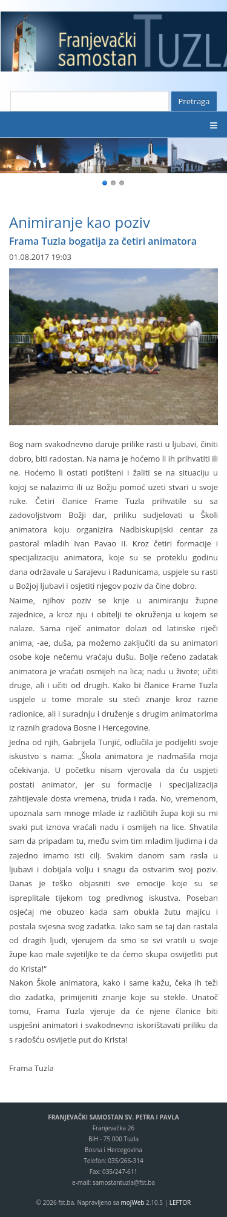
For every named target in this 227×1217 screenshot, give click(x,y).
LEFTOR (180, 1202)
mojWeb (133, 1202)
